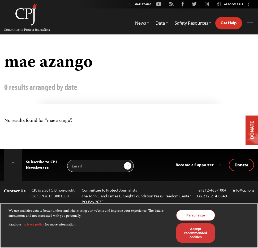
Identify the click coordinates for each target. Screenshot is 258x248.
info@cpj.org (243, 190)
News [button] (140, 23)
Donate (241, 164)
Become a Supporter (195, 164)
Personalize (195, 215)
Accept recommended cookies (195, 233)
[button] (248, 4)
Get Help (229, 22)
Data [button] (160, 23)
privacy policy (34, 225)
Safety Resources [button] (191, 23)
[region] (129, 225)
